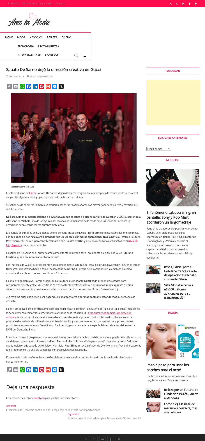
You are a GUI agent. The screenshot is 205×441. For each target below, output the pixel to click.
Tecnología (86, 37)
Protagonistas (108, 37)
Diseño (69, 37)
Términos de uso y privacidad (37, 3)
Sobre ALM (13, 3)
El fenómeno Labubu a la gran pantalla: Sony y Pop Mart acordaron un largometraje (171, 199)
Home (12, 37)
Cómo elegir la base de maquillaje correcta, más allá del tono (180, 390)
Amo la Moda (13, 434)
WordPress (56, 434)
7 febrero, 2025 (15, 58)
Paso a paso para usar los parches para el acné (167, 349)
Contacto (60, 3)
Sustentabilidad (134, 37)
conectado (38, 380)
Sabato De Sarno (45, 58)
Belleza (54, 37)
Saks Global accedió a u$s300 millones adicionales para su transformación (178, 273)
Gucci (33, 58)
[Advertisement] (173, 84)
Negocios (38, 37)
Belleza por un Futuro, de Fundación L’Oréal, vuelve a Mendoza (181, 376)
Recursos (157, 37)
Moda (24, 37)
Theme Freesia (43, 434)
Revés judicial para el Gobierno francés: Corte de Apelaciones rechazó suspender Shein (180, 255)
